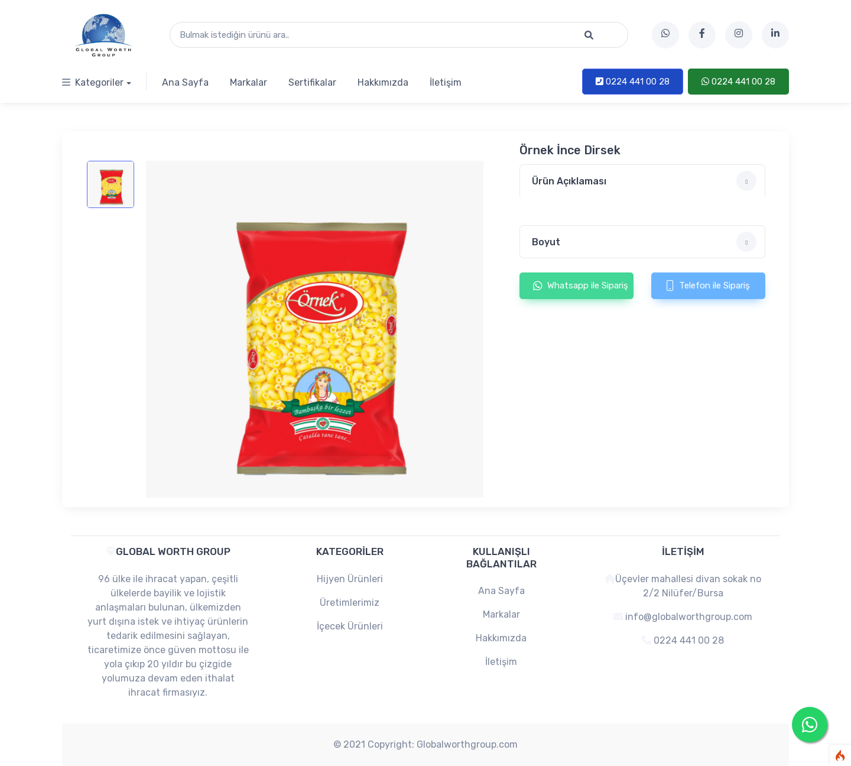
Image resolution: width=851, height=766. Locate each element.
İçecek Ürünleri (350, 626)
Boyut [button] (644, 242)
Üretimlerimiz (349, 602)
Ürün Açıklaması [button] (644, 181)
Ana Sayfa (185, 82)
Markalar (248, 82)
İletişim (446, 82)
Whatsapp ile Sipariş (580, 285)
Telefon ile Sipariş (708, 285)
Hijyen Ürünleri (350, 579)
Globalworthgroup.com (467, 744)
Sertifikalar (312, 82)
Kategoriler (93, 82)
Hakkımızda (383, 82)
